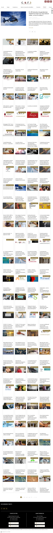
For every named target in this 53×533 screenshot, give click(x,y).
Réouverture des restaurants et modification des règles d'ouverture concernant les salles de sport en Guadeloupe (19, 455)
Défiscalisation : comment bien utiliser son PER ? (8, 106)
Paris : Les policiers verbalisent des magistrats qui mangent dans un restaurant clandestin (32, 418)
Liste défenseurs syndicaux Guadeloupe (44, 434)
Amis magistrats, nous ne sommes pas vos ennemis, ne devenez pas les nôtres (20, 344)
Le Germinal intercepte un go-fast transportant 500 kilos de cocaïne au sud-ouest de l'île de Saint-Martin (32, 381)
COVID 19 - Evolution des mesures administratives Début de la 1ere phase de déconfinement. (33, 180)
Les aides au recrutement (32, 105)
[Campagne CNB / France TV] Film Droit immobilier (8, 125)
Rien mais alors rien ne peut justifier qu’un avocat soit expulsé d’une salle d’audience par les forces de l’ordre (45, 345)
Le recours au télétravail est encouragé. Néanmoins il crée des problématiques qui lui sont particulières (44, 327)
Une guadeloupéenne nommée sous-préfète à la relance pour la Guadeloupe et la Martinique (20, 381)
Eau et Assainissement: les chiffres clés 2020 (8, 434)
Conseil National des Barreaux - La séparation (8, 143)
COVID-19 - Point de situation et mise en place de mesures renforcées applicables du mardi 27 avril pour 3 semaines (8, 327)
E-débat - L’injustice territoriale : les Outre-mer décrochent (32, 271)
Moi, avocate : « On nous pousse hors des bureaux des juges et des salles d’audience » (20, 107)
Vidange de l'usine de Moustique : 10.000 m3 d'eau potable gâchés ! (32, 307)
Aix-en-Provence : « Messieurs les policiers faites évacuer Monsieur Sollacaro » (32, 344)
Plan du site (36, 529)
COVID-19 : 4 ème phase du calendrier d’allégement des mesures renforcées (20, 271)
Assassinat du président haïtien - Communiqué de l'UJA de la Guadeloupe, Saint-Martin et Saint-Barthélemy (32, 254)
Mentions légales (41, 529)
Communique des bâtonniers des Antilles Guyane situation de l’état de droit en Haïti (20, 253)
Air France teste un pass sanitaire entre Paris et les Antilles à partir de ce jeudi (8, 362)
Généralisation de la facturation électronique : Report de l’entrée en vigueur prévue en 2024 (20, 53)
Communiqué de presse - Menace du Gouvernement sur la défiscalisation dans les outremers (8, 54)
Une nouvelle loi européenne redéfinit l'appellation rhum (7, 289)
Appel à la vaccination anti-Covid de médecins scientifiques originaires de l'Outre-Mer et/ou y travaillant (20, 236)
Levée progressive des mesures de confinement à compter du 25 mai (8, 307)
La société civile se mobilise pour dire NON (20, 143)
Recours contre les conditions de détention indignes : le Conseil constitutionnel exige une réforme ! (44, 454)
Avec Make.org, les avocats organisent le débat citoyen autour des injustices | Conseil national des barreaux (44, 127)
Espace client (46, 1)
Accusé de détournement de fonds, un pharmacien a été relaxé (8, 453)
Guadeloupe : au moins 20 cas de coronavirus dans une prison (20, 489)
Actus (45, 7)
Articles (46, 529)
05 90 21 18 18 (14, 518)
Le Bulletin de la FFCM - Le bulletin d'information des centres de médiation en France (20, 289)
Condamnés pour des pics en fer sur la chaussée (45, 143)
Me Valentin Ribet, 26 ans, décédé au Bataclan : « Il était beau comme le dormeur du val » (33, 162)
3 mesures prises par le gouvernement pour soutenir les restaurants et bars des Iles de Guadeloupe (32, 454)
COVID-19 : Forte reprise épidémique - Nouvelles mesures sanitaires (20, 325)
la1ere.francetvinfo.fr (36, 18)
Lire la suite (31, 27)
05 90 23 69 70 (41, 518)
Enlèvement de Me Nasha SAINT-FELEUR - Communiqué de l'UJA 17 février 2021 (45, 380)
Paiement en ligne (48, 1)
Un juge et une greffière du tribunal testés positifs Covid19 (45, 471)
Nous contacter (14, 523)
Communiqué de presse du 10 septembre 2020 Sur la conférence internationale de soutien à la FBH (32, 472)
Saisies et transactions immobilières (27, 7)
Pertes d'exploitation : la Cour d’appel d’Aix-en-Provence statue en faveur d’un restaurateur (45, 362)
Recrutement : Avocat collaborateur (19, 70)
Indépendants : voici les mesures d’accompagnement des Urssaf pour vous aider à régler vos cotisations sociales (44, 291)
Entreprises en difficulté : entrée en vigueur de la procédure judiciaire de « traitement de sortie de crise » (44, 163)
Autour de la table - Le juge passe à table (7, 234)
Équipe (8, 7)
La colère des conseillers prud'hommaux (32, 52)
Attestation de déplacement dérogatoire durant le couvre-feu (20, 362)
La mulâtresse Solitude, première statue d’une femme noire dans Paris (19, 89)
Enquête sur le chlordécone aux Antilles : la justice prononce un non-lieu (45, 53)
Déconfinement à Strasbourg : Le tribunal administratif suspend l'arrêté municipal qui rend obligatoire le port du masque (45, 491)
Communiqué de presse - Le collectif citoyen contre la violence (20, 125)
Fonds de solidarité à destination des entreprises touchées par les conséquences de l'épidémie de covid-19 (44, 181)
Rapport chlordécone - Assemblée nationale (32, 325)
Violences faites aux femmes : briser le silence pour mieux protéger (8, 271)
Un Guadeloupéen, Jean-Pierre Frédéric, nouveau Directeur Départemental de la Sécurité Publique (44, 198)
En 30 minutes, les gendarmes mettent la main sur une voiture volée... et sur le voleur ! (19, 198)
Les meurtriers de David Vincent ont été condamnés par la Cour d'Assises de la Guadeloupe (44, 272)
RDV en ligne (51, 1)
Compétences (15, 7)
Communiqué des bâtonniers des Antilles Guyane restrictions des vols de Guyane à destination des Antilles (44, 254)
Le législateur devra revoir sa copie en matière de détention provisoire (33, 435)
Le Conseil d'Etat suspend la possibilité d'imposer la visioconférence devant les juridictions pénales (8, 417)
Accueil (2, 7)
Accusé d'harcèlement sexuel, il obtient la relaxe (8, 197)
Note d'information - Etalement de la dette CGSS (44, 89)
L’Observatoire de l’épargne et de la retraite (20, 179)
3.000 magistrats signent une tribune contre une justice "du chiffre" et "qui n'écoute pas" (8, 162)
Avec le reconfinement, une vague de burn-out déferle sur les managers (20, 435)
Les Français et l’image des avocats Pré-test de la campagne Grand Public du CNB (32, 126)
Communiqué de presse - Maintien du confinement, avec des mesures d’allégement (32, 198)
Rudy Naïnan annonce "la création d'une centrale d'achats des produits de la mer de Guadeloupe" (8, 344)
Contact (50, 7)
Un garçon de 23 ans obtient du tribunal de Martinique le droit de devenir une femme (32, 289)
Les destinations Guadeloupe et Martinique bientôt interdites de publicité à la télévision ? (8, 472)
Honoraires (38, 7)
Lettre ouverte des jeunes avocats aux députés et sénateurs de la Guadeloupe (8, 180)
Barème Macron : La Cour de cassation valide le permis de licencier (32, 89)
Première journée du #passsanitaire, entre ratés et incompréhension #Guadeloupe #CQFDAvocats (44, 236)
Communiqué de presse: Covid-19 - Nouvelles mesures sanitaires (32, 362)
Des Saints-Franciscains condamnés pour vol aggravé (32, 398)
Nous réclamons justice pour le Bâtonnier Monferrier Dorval (44, 416)
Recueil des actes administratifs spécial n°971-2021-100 (44, 307)
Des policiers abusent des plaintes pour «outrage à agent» (8, 489)
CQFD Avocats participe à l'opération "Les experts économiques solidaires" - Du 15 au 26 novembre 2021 (20, 163)
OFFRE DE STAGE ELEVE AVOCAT (32, 70)
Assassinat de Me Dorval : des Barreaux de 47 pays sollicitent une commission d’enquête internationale (20, 472)
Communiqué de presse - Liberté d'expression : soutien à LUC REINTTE (8, 398)
